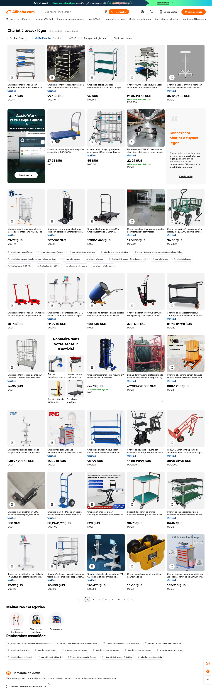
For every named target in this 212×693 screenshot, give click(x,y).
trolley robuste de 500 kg (74, 650)
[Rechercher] (119, 11)
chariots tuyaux (159, 259)
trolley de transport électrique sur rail (127, 259)
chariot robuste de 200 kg (106, 650)
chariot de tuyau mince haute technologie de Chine (158, 252)
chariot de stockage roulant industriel (121, 643)
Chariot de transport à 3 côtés (81, 657)
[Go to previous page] (81, 599)
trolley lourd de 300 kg (19, 266)
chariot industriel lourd (20, 657)
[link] (208, 663)
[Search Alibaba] (73, 12)
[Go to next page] (131, 599)
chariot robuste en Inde (150, 657)
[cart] (152, 12)
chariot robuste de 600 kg (138, 650)
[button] (105, 12)
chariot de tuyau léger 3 (20, 252)
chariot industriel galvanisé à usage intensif (29, 643)
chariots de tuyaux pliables (81, 252)
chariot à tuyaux (71, 259)
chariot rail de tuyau (18, 650)
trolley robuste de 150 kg (169, 650)
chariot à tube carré (76, 266)
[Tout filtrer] (17, 38)
